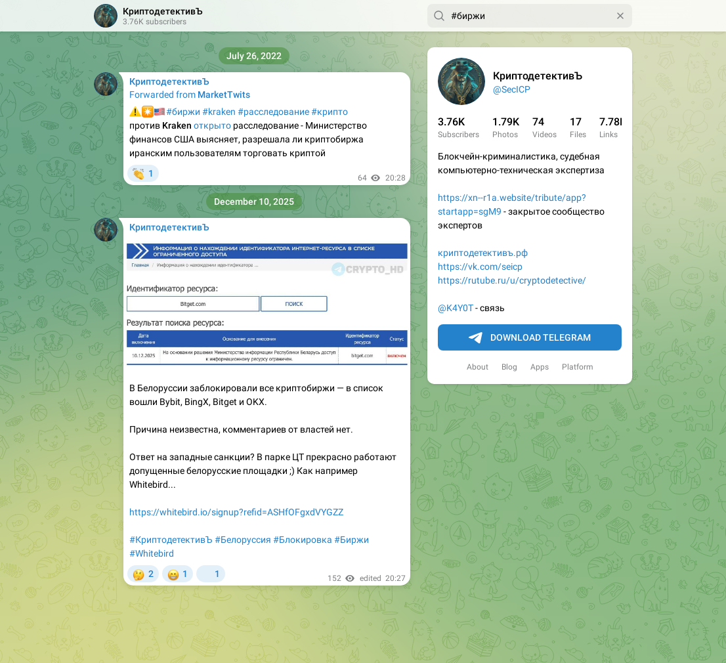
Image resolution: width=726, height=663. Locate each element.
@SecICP (511, 89)
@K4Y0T (455, 308)
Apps (539, 367)
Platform (577, 367)
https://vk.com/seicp (480, 266)
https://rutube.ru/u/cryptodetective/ (512, 280)
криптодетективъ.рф (483, 252)
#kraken (219, 111)
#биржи (183, 111)
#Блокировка (302, 539)
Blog (509, 367)
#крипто (329, 111)
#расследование (273, 111)
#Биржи (351, 539)
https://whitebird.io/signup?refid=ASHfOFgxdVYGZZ (236, 512)
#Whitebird (151, 553)
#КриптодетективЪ (171, 539)
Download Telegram (530, 338)
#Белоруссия (243, 539)
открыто (212, 125)
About (477, 367)
